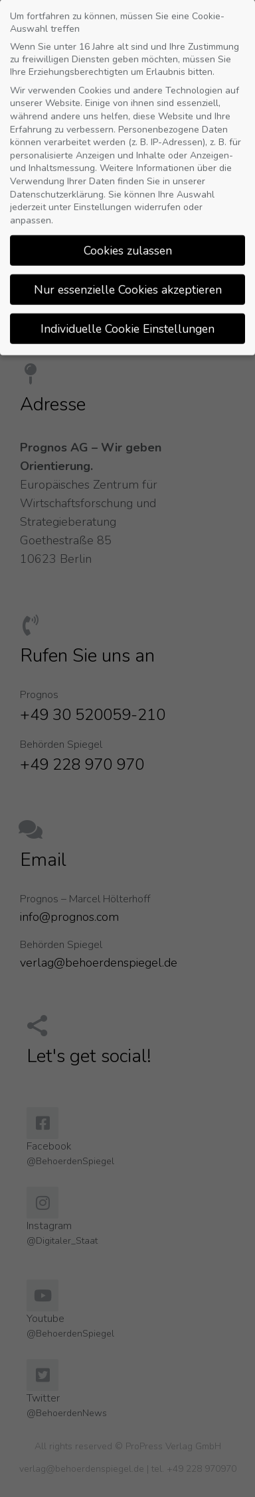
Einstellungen (102, 197)
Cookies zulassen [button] (128, 240)
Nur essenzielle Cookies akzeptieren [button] (128, 279)
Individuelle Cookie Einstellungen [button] (127, 318)
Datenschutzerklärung (57, 184)
